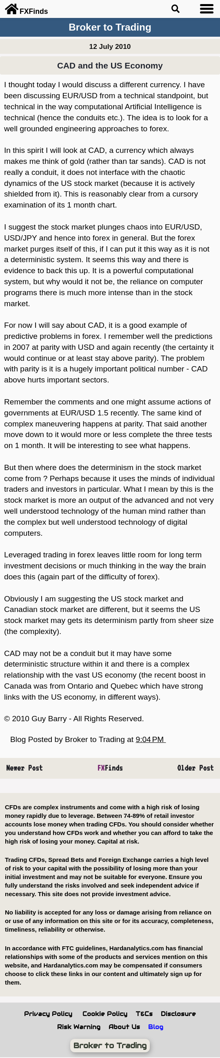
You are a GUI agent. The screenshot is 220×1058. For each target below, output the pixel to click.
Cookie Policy (104, 1014)
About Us (124, 1027)
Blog (155, 1027)
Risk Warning (78, 1027)
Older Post (195, 768)
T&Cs (144, 1014)
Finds (110, 768)
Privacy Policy (48, 1014)
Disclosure (178, 1014)
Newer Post (24, 768)
